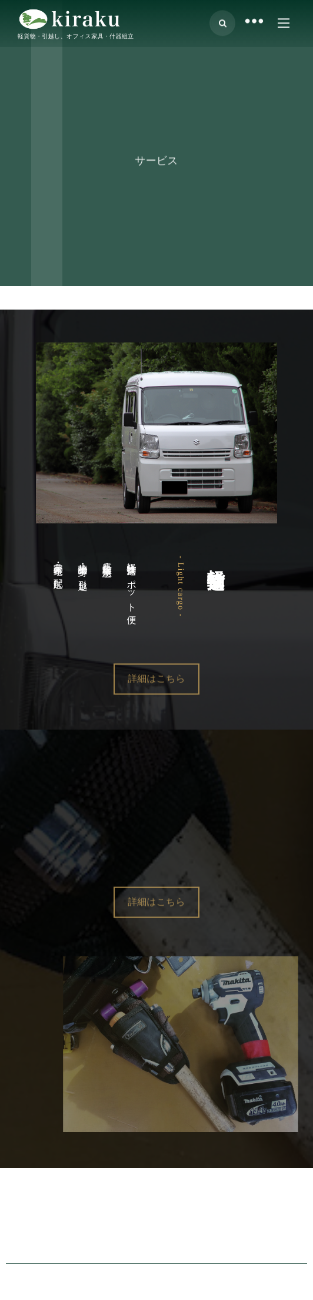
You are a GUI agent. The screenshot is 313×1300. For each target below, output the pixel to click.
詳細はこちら (156, 696)
